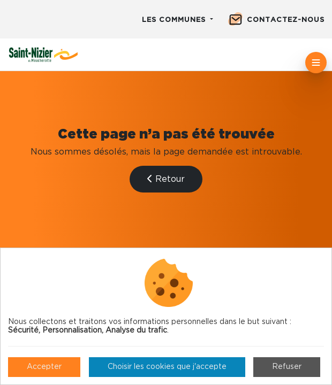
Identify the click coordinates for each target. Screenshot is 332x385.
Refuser (286, 367)
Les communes (175, 20)
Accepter (44, 367)
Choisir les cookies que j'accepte (167, 367)
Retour (166, 178)
